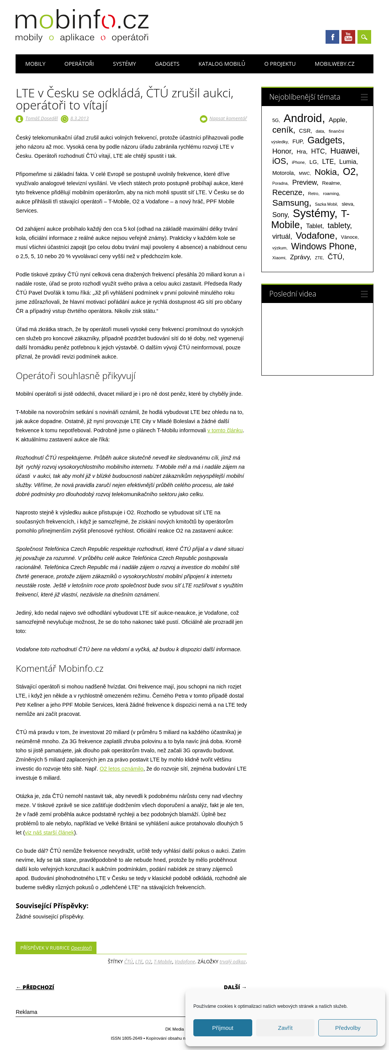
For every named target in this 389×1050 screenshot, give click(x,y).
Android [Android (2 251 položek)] (303, 118)
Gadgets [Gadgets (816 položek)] (324, 140)
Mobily (35, 63)
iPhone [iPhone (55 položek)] (298, 162)
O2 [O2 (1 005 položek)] (349, 171)
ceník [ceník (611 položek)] (282, 130)
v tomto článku (225, 430)
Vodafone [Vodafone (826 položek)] (315, 235)
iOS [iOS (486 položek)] (279, 161)
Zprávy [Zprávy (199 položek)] (299, 257)
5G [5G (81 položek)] (275, 120)
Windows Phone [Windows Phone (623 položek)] (322, 246)
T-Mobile (163, 961)
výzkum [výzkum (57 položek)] (279, 248)
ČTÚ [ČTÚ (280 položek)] (334, 257)
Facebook (332, 37)
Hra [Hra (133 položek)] (301, 151)
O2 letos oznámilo (121, 769)
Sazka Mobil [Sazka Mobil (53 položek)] (326, 204)
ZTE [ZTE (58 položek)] (319, 257)
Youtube (348, 37)
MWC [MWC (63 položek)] (304, 173)
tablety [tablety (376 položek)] (338, 225)
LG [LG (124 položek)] (313, 162)
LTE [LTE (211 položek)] (328, 161)
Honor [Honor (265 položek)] (281, 151)
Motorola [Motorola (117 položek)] (283, 173)
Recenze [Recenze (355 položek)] (287, 192)
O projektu (280, 63)
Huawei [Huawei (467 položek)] (343, 150)
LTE (138, 961)
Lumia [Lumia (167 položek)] (347, 161)
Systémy (124, 63)
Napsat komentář (228, 118)
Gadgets (167, 63)
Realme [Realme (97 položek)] (331, 183)
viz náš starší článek (49, 833)
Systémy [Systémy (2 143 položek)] (313, 213)
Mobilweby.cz (334, 63)
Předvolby (348, 1028)
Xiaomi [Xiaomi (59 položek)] (278, 257)
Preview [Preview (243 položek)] (304, 182)
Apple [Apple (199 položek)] (337, 120)
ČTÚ (128, 961)
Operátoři (79, 63)
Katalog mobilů (221, 63)
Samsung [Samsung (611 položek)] (290, 203)
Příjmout (222, 1028)
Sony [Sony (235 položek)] (280, 215)
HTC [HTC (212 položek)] (318, 151)
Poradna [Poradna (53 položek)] (280, 183)
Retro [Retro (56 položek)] (313, 193)
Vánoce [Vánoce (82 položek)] (349, 237)
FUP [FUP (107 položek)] (297, 141)
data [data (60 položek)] (320, 131)
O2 (148, 961)
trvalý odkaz (233, 961)
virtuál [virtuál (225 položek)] (281, 236)
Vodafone (185, 961)
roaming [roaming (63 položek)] (331, 193)
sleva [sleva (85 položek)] (347, 204)
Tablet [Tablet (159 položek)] (314, 225)
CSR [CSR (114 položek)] (305, 131)
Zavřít (285, 1028)
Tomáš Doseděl (41, 118)
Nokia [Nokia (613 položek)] (326, 172)
